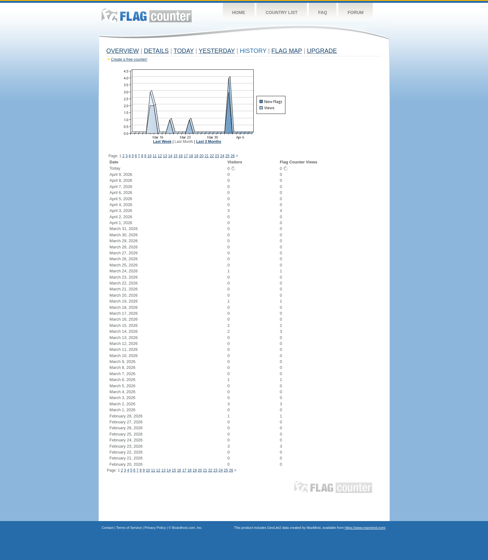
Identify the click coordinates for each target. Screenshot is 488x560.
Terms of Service (129, 527)
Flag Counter (146, 15)
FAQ (322, 12)
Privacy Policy (155, 527)
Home (238, 12)
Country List (282, 12)
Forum (356, 12)
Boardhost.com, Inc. (187, 527)
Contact (108, 527)
